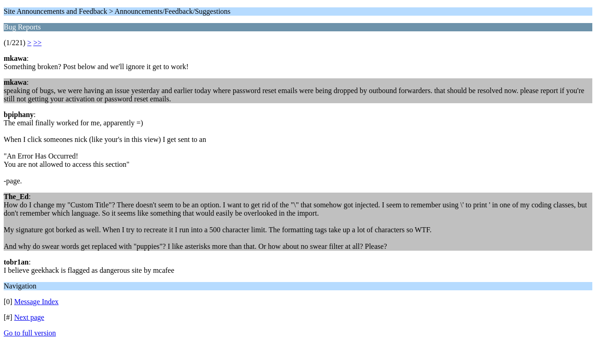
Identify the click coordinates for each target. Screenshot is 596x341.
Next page (29, 317)
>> (37, 43)
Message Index (36, 302)
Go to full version (30, 333)
